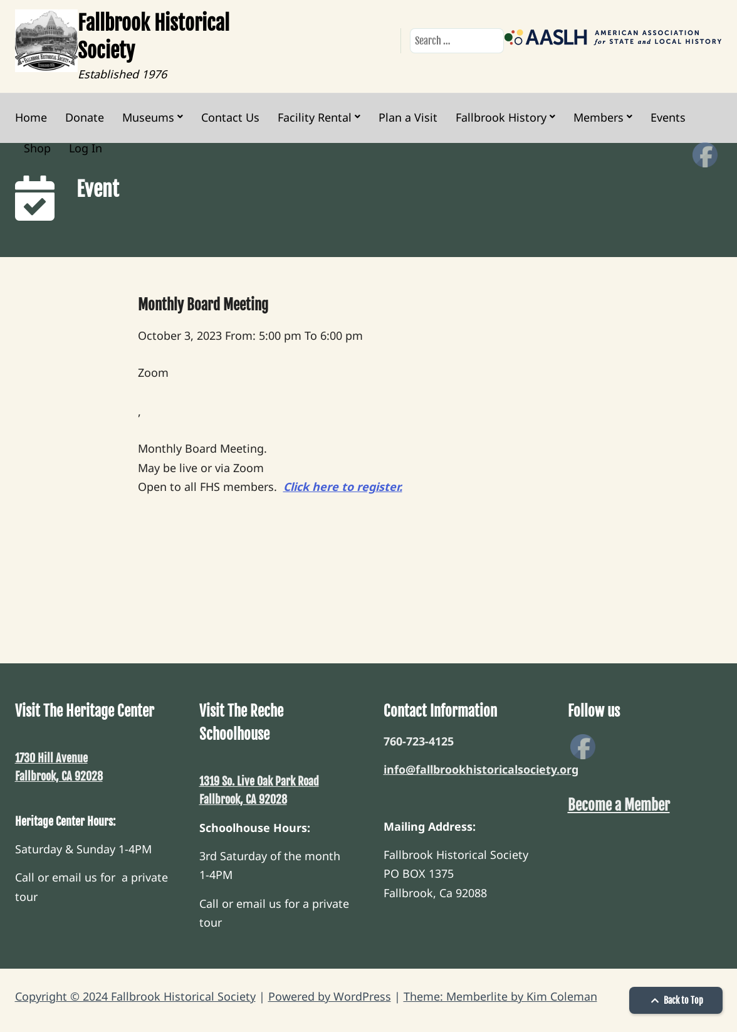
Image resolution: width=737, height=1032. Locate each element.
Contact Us (230, 117)
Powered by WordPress (329, 996)
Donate (84, 117)
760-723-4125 (419, 741)
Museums (148, 117)
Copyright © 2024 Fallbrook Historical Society (135, 996)
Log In (85, 147)
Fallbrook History (501, 117)
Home (31, 117)
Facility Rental (315, 117)
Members (598, 117)
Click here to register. (342, 486)
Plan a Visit (408, 117)
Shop (37, 147)
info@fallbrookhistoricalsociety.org (481, 769)
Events (668, 117)
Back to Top (675, 1000)
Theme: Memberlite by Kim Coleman (500, 996)
